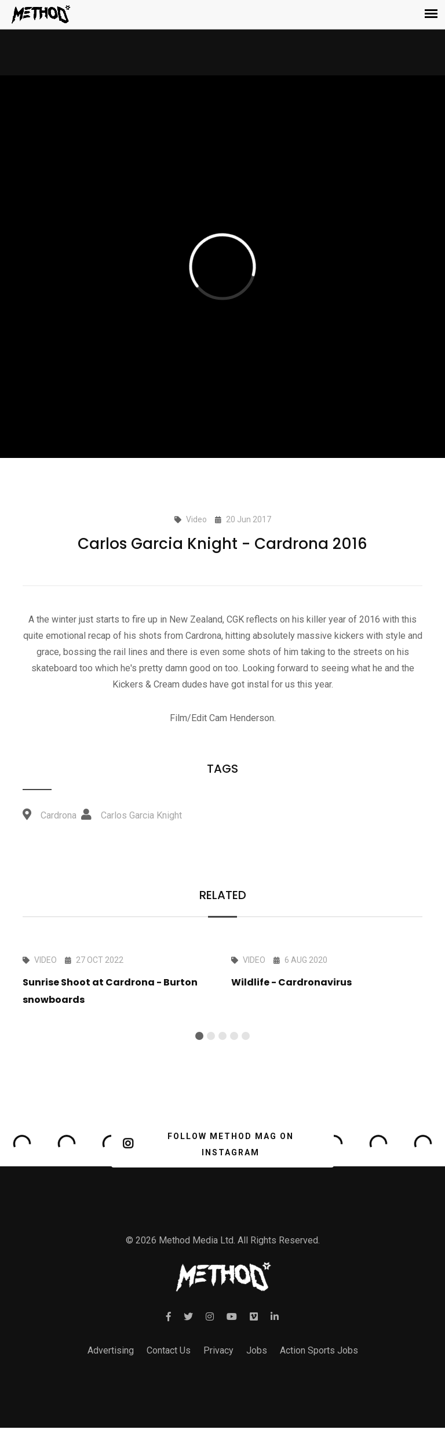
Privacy (218, 1350)
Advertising (110, 1350)
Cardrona (58, 815)
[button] (199, 1036)
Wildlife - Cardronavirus (291, 982)
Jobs (256, 1350)
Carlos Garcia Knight (141, 815)
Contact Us (169, 1350)
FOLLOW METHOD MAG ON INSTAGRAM (208, 1144)
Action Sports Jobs (319, 1350)
